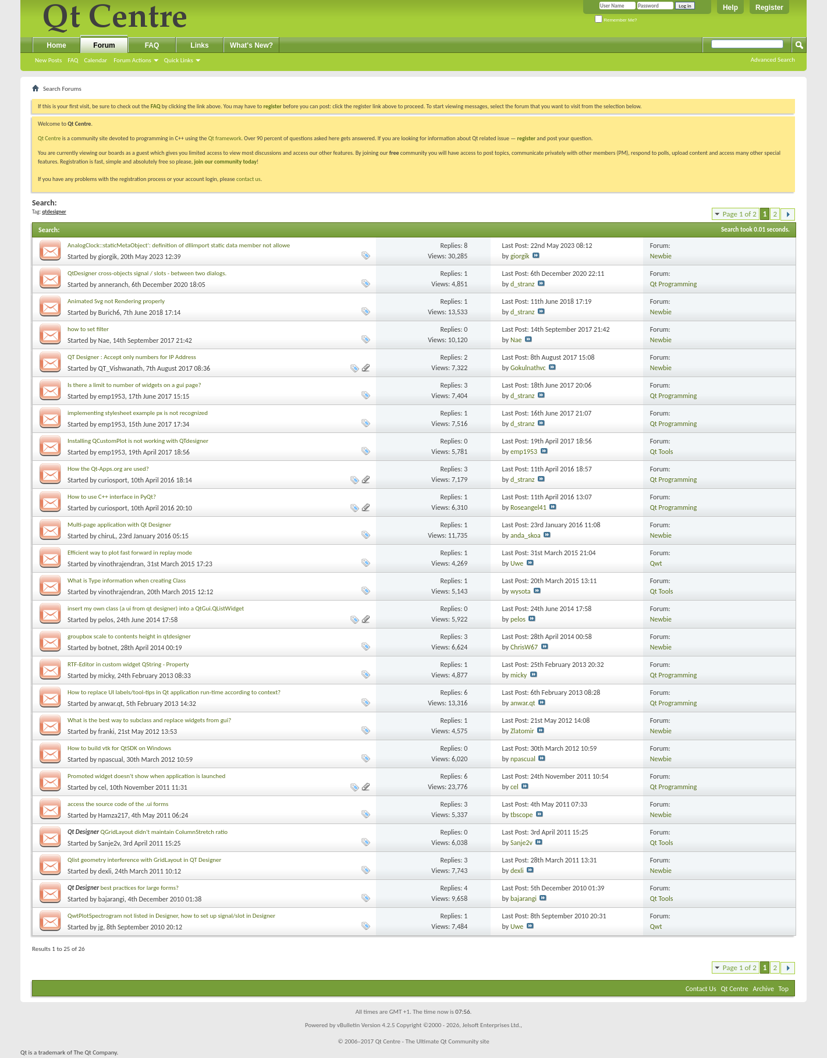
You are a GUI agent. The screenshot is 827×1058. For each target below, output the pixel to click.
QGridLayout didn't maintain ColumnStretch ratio (164, 832)
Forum (104, 45)
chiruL (107, 536)
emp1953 (111, 396)
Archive (763, 989)
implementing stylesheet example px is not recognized (138, 413)
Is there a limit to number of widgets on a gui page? (134, 385)
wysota (520, 591)
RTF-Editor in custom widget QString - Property (128, 664)
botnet (108, 648)
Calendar (95, 60)
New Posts (48, 60)
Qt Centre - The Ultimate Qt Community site (432, 1041)
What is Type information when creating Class (127, 580)
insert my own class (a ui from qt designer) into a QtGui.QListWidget (156, 608)
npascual (110, 759)
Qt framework (225, 138)
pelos (105, 620)
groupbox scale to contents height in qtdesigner (129, 636)
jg (101, 927)
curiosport (112, 480)
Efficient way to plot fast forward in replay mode (130, 552)
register (526, 138)
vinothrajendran (121, 564)
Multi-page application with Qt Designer (119, 524)
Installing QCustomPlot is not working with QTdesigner (138, 441)
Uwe (516, 563)
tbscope (521, 815)
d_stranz (522, 284)
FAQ (73, 60)
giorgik (108, 257)
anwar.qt (110, 704)
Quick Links (178, 60)
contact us (248, 179)
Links (199, 45)
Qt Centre (49, 138)
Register (769, 7)
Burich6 (109, 312)
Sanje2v (109, 843)
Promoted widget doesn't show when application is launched (146, 776)
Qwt (656, 563)
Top (784, 989)
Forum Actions (132, 60)
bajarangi (111, 899)
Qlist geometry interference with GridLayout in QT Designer (144, 860)
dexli (105, 871)
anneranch (113, 285)
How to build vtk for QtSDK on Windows (119, 748)
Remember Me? (616, 20)
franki (106, 731)
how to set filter (88, 329)
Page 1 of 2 (740, 214)
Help (730, 7)
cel (102, 787)
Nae (103, 340)
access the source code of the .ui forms (118, 804)
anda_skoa (525, 535)
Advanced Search (773, 59)
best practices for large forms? (140, 888)
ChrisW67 (524, 647)
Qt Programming (673, 284)
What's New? (251, 45)
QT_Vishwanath (120, 368)
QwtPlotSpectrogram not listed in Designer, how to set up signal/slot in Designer (171, 915)
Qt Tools (661, 452)
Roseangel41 (528, 507)
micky (106, 676)
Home (56, 45)
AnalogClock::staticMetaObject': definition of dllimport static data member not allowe (179, 245)
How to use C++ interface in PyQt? (112, 496)
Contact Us (701, 989)
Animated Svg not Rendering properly (116, 301)
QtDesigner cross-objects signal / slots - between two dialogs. (147, 273)
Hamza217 (113, 815)
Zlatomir (522, 731)
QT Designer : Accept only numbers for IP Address (132, 357)
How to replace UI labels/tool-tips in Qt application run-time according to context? (174, 692)
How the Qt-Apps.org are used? (108, 469)
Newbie (661, 256)
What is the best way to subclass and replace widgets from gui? (149, 720)
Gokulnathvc (528, 368)
